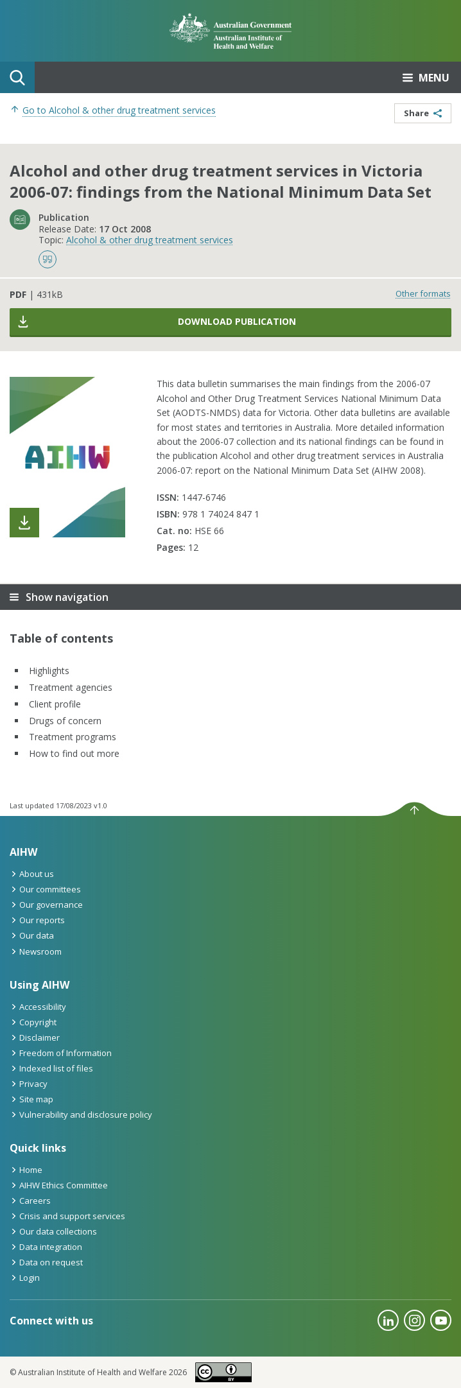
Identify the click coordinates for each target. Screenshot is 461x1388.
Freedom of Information (61, 1053)
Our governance (46, 904)
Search (17, 77)
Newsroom (36, 951)
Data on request (46, 1262)
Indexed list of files (51, 1068)
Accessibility (38, 1006)
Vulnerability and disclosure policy (81, 1114)
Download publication (156, 322)
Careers (30, 1200)
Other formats (423, 293)
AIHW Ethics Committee (59, 1185)
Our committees (45, 889)
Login (25, 1277)
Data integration (46, 1247)
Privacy (29, 1083)
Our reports (37, 920)
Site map (31, 1099)
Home (26, 1169)
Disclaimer (35, 1037)
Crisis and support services (67, 1216)
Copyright (33, 1022)
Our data (32, 935)
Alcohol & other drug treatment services (149, 240)
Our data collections (53, 1231)
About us (32, 874)
